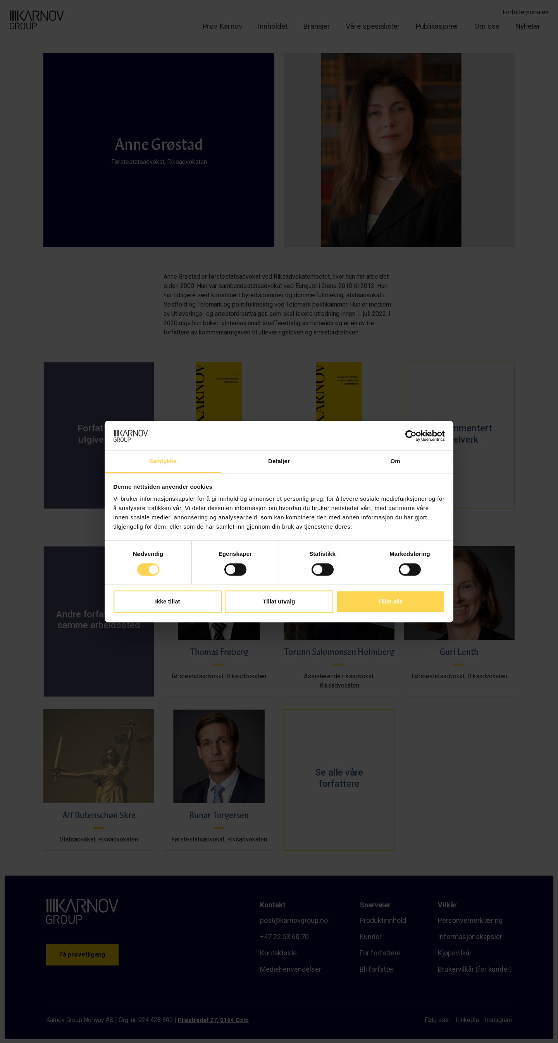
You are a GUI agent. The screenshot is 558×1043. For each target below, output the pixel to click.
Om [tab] (395, 461)
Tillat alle (390, 601)
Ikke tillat (167, 601)
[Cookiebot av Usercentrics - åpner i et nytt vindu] (411, 435)
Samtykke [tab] (163, 461)
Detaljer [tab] (279, 461)
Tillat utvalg (279, 601)
